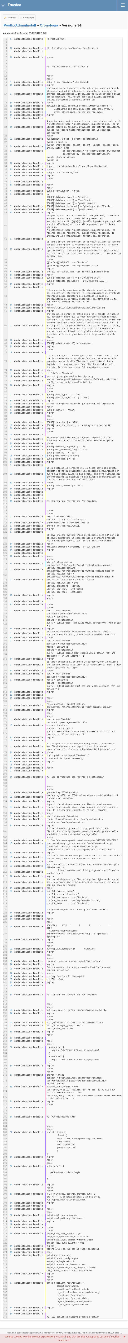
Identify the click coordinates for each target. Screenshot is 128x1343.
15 (11, 139)
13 (11, 425)
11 (11, 343)
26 (11, 695)
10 (11, 926)
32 (11, 495)
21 (11, 106)
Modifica (11, 17)
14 (11, 1023)
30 (11, 1087)
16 (11, 843)
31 (11, 674)
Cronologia (28, 17)
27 (11, 1038)
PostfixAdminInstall (20, 25)
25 (11, 979)
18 (11, 456)
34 (11, 48)
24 (11, 523)
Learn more (64, 1340)
